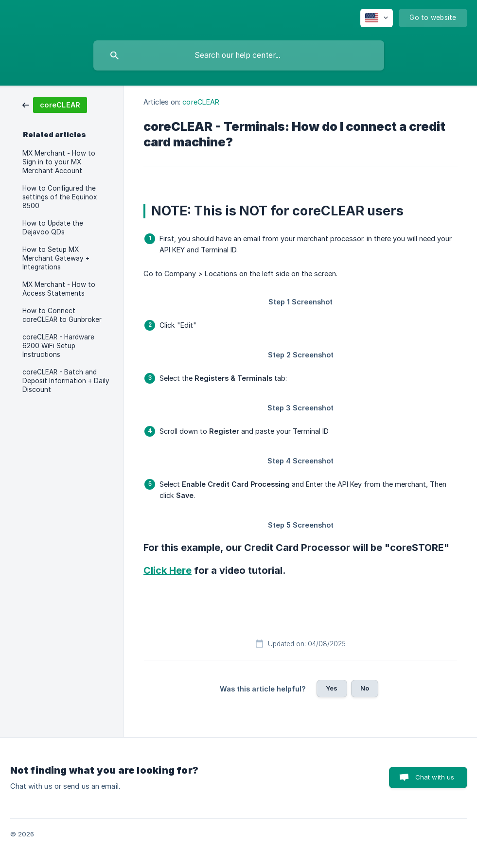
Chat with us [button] (435, 777)
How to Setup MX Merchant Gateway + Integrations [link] (55, 258)
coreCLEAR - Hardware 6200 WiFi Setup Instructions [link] (58, 345)
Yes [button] (331, 688)
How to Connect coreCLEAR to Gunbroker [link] (62, 315)
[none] (376, 18)
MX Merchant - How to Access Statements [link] (58, 289)
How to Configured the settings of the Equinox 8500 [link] (59, 197)
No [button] (364, 688)
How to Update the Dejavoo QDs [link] (52, 227)
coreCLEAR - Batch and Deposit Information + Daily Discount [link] (65, 380)
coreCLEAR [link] (200, 102)
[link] (54, 104)
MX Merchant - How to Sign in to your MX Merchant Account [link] (58, 162)
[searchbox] (238, 55)
